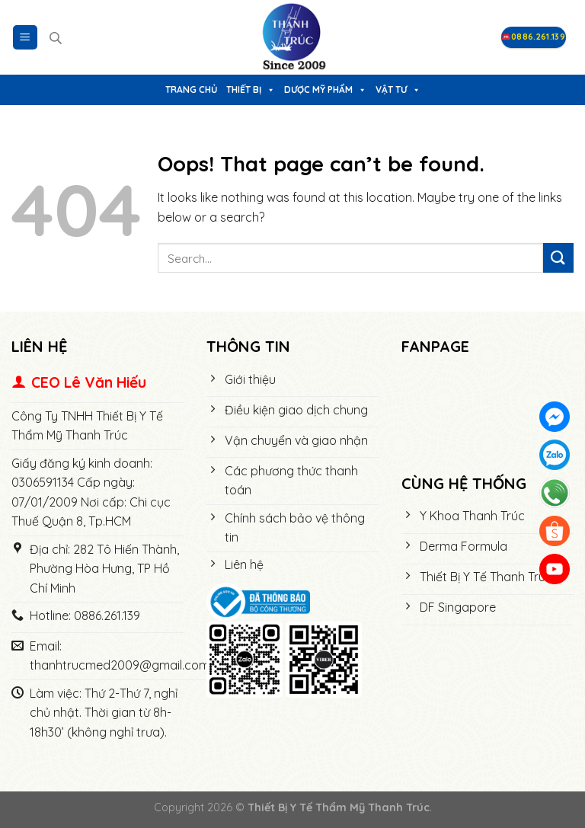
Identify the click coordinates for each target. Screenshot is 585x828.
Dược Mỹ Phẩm (325, 89)
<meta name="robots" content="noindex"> (487, 415)
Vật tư (398, 89)
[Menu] (25, 37)
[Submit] (558, 258)
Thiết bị (250, 89)
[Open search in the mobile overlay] (56, 37)
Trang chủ (191, 89)
